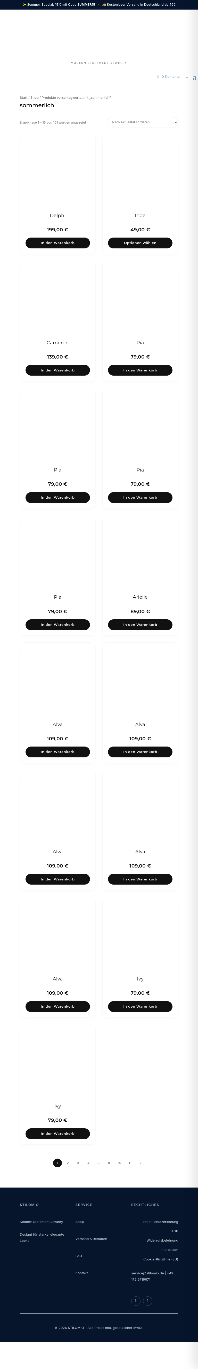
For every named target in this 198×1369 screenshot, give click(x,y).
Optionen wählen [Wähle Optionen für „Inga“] (140, 244)
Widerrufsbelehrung (162, 1257)
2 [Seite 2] (68, 1180)
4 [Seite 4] (88, 1180)
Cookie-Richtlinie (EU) (160, 1276)
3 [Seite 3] (78, 1180)
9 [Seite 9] (109, 1180)
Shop (34, 98)
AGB (174, 1248)
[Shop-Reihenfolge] (142, 122)
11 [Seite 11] (130, 1180)
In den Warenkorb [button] (58, 244)
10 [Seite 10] (119, 1180)
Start (24, 98)
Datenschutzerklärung (160, 1238)
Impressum (169, 1266)
